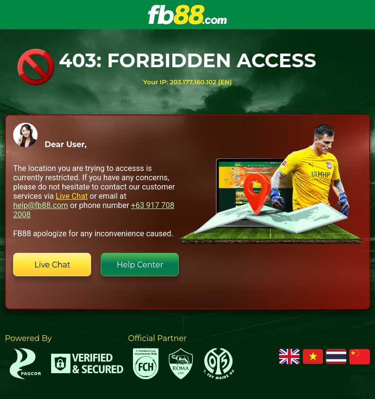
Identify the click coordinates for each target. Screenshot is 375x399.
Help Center (140, 264)
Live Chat (72, 196)
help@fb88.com (40, 205)
